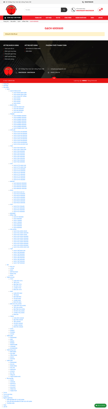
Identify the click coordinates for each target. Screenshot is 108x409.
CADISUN (12, 382)
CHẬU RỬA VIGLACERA (20, 305)
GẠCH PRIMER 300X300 (20, 119)
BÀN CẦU (16, 314)
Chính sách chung (8, 59)
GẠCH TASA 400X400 (19, 156)
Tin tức (5, 392)
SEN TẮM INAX (17, 296)
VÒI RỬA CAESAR (18, 323)
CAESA (12, 316)
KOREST (12, 330)
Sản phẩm (6, 87)
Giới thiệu (5, 85)
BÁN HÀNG (28, 51)
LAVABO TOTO (17, 288)
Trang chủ (6, 83)
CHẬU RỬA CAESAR (19, 318)
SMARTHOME (13, 344)
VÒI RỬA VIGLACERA (19, 311)
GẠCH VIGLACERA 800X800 (21, 245)
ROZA (11, 190)
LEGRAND (12, 346)
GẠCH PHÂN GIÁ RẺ (15, 91)
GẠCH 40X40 (17, 101)
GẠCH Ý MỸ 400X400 (19, 259)
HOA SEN (12, 353)
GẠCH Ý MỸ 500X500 (19, 257)
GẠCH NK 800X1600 (19, 107)
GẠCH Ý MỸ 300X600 (19, 263)
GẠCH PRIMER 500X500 (20, 123)
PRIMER (12, 114)
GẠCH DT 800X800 (18, 217)
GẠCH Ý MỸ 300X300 (19, 261)
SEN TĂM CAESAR (18, 319)
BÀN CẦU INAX (17, 302)
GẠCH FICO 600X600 (19, 211)
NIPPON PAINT (14, 272)
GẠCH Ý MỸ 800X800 (19, 252)
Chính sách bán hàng (9, 56)
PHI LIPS (12, 367)
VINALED (12, 374)
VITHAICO (12, 385)
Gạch (8, 89)
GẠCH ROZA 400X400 (19, 201)
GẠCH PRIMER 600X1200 (20, 128)
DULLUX (12, 266)
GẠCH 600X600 (18, 227)
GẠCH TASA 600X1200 (19, 147)
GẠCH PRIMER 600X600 (20, 124)
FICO (11, 204)
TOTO (11, 279)
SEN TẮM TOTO (18, 284)
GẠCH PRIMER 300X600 (20, 117)
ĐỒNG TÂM (13, 215)
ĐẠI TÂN (12, 373)
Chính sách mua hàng (9, 51)
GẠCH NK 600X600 (19, 108)
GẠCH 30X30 (17, 103)
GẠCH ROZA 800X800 (19, 193)
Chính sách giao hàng (9, 53)
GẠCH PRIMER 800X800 (20, 126)
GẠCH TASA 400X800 (19, 162)
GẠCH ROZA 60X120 (19, 192)
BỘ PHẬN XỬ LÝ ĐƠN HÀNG (32, 48)
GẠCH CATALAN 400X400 (20, 137)
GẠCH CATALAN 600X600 (20, 140)
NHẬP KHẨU (13, 105)
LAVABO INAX (17, 300)
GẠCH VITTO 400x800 (19, 179)
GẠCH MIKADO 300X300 (20, 188)
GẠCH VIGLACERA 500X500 (21, 241)
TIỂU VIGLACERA (18, 307)
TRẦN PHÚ (13, 389)
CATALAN (12, 130)
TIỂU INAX (16, 295)
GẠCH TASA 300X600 (19, 160)
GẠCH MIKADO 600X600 (20, 185)
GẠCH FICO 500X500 (19, 209)
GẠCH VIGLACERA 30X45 (20, 231)
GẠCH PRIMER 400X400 (20, 121)
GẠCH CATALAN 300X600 (20, 133)
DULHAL (12, 364)
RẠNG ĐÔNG (13, 366)
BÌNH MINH (13, 351)
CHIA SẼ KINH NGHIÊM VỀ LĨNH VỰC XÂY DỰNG (19, 401)
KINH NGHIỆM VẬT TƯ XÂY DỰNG (15, 399)
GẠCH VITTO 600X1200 (20, 165)
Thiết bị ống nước (11, 350)
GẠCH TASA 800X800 (19, 151)
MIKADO (12, 181)
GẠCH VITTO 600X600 (19, 170)
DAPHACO (13, 383)
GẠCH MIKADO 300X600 (20, 186)
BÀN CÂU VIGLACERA (16, 303)
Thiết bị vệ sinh (10, 277)
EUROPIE (12, 358)
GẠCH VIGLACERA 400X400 (21, 240)
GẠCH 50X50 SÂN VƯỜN (20, 92)
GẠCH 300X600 (18, 225)
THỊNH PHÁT (13, 390)
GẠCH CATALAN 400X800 (20, 131)
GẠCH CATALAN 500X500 (20, 138)
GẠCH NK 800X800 (19, 110)
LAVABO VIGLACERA (19, 312)
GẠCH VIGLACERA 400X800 (21, 236)
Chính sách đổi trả (8, 48)
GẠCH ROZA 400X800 (19, 197)
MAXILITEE (13, 273)
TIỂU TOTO (16, 282)
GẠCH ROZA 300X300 (19, 202)
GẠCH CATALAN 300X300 (20, 135)
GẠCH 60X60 (17, 98)
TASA (11, 146)
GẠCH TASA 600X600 (19, 153)
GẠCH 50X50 (17, 99)
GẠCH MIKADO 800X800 (20, 183)
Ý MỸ (11, 248)
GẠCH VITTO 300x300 (19, 176)
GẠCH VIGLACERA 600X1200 (21, 247)
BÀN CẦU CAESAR (18, 327)
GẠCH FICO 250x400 (19, 206)
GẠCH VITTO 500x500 (19, 172)
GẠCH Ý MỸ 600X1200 (19, 250)
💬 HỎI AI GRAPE (100, 405)
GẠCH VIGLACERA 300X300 (21, 233)
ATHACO (12, 371)
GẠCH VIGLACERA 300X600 (21, 238)
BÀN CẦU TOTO (18, 289)
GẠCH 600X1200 (18, 112)
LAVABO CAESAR (18, 325)
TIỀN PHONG (13, 355)
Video (4, 405)
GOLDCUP (13, 387)
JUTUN (12, 268)
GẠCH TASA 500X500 (19, 154)
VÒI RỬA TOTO (17, 286)
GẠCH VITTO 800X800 (19, 169)
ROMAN (12, 343)
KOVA (11, 275)
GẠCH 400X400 (18, 218)
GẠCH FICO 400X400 (19, 208)
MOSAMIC (13, 213)
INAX (11, 291)
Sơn (8, 264)
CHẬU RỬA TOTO (18, 280)
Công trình (6, 396)
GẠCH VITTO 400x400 (19, 174)
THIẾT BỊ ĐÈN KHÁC (15, 376)
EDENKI (12, 341)
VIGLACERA (13, 229)
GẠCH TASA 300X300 (19, 158)
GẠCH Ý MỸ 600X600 (19, 256)
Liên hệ (5, 406)
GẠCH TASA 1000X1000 (20, 149)
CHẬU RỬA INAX (18, 293)
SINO (11, 339)
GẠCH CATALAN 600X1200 (21, 144)
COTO (11, 328)
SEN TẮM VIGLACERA (19, 309)
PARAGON (13, 369)
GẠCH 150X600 (18, 222)
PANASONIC (13, 337)
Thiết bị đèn (10, 360)
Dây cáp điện (10, 378)
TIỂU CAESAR (17, 321)
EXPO (11, 270)
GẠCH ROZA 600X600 (19, 195)
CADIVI (12, 380)
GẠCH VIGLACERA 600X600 (21, 243)
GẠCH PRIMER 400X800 (20, 115)
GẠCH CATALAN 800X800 (20, 142)
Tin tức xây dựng (7, 394)
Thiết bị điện (10, 335)
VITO (11, 163)
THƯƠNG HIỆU (11, 403)
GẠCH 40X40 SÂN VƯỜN (20, 94)
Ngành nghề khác (8, 398)
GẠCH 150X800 (18, 220)
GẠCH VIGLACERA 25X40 (20, 234)
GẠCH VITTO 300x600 (19, 178)
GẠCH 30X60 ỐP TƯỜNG (20, 96)
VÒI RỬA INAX (17, 298)
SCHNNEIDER (13, 348)
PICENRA (12, 332)
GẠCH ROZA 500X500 (19, 199)
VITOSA (12, 334)
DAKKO (12, 357)
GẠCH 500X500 (18, 224)
